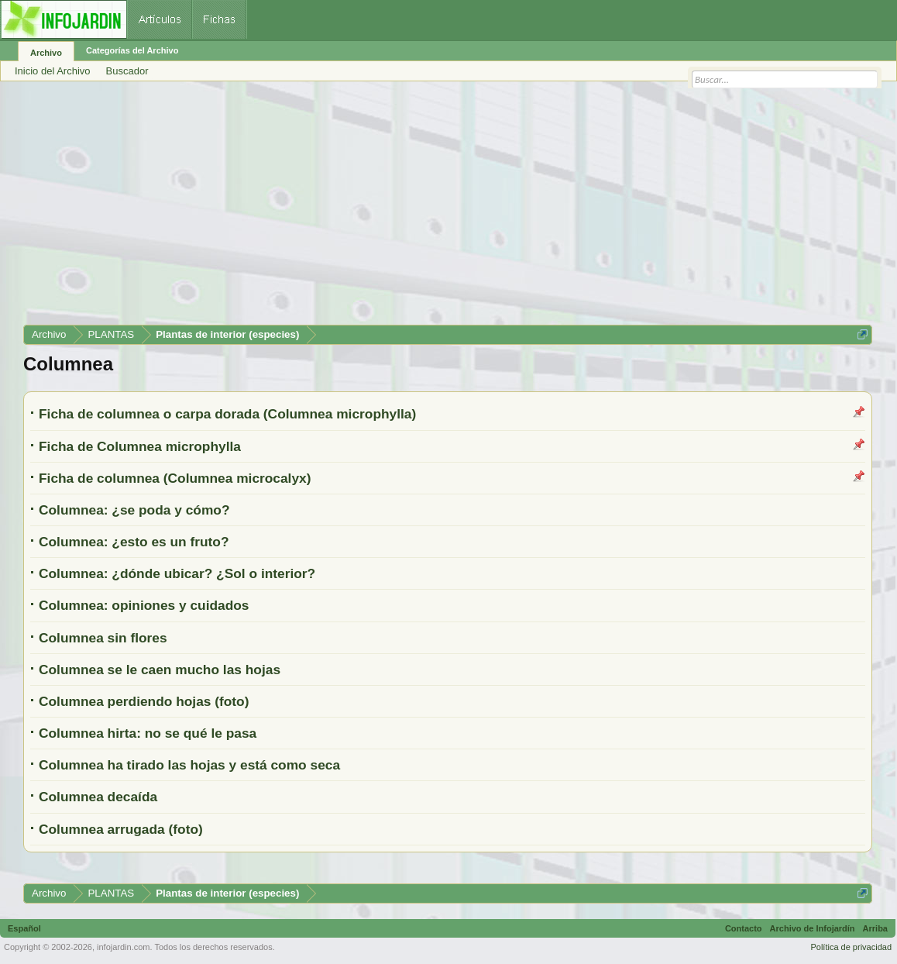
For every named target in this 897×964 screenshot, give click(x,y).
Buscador (127, 71)
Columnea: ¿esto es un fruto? (134, 541)
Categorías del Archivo (132, 50)
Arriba (875, 928)
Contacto (743, 928)
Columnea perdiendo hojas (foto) (144, 701)
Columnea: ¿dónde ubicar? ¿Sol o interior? (177, 573)
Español (24, 928)
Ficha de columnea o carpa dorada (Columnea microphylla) (227, 414)
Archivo (46, 52)
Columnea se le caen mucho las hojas (159, 669)
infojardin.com (123, 947)
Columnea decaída (98, 796)
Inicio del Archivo (53, 71)
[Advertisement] (447, 208)
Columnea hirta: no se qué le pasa (147, 733)
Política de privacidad (851, 947)
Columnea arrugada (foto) (121, 829)
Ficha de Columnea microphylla (140, 446)
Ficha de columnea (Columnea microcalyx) (175, 478)
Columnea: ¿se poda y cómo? (134, 510)
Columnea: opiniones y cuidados (144, 605)
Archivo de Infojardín (812, 928)
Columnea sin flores (103, 638)
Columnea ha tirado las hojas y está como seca (189, 765)
